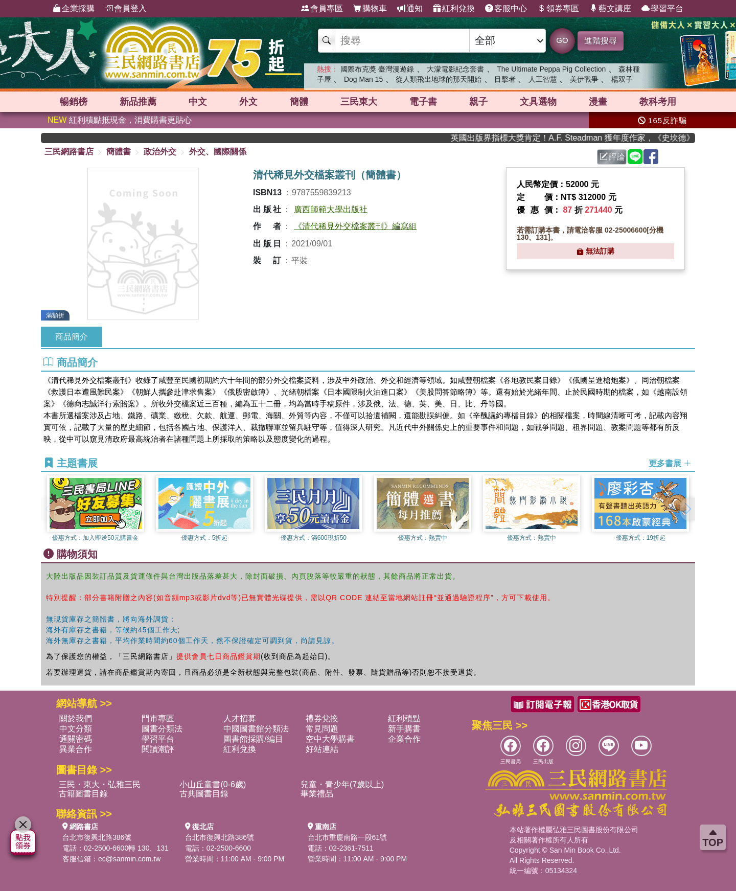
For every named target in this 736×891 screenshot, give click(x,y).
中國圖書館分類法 (256, 728)
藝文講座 (610, 8)
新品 (138, 102)
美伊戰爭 (584, 79)
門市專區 (158, 718)
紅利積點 (404, 718)
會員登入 (126, 8)
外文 (248, 102)
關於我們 (75, 718)
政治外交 (160, 151)
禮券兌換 (322, 718)
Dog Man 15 (363, 79)
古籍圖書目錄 (83, 793)
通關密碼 (75, 739)
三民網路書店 (69, 151)
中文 (198, 102)
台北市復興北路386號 (96, 837)
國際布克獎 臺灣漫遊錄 (377, 69)
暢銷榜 (73, 102)
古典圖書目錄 (203, 793)
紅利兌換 (454, 8)
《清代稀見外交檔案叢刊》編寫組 (355, 226)
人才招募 (239, 718)
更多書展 (670, 463)
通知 (410, 8)
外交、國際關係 (217, 151)
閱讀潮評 (158, 749)
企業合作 (404, 739)
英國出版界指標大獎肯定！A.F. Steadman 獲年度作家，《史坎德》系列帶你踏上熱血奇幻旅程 (579, 137)
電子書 (423, 102)
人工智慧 (542, 79)
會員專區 (322, 8)
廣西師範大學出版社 (330, 209)
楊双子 (622, 79)
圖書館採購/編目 (253, 739)
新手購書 (404, 728)
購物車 (370, 8)
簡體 (299, 102)
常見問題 (322, 728)
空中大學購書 (330, 739)
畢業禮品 (317, 793)
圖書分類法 (162, 728)
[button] (687, 509)
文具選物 (538, 102)
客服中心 (506, 8)
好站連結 (322, 749)
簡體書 (118, 151)
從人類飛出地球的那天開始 (438, 79)
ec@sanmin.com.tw (129, 859)
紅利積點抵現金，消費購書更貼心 (120, 120)
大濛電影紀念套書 (455, 69)
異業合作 (75, 749)
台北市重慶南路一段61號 (347, 837)
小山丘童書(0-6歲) (212, 784)
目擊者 (505, 79)
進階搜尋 (600, 40)
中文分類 (75, 728)
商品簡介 (71, 336)
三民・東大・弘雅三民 (100, 784)
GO (562, 40)
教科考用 (657, 102)
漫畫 (598, 102)
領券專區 (558, 8)
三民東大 (358, 102)
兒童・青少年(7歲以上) (342, 784)
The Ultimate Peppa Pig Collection (551, 69)
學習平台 (662, 8)
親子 (478, 102)
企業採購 (74, 8)
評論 (612, 156)
